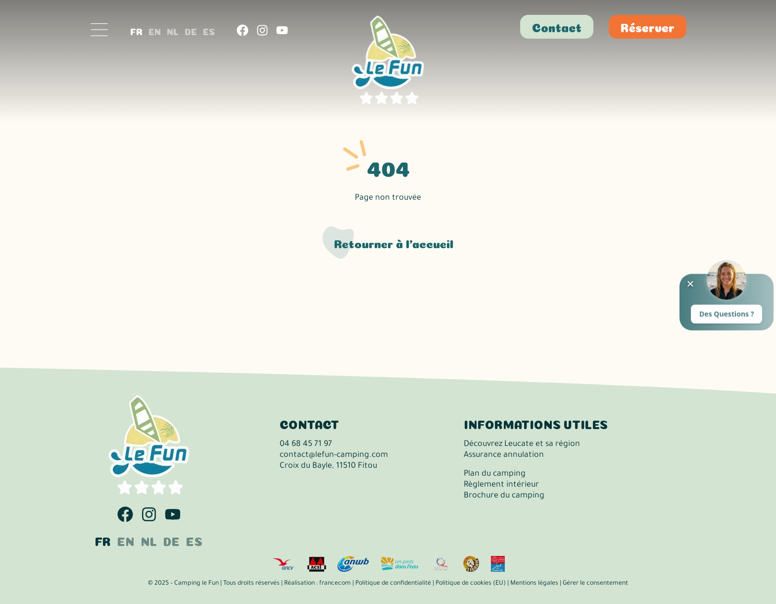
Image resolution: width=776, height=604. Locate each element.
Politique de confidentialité (393, 583)
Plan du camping (495, 474)
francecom (335, 583)
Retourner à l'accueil (393, 242)
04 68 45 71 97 (306, 444)
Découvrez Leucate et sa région (522, 444)
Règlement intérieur (501, 485)
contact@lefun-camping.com (334, 455)
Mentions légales (534, 583)
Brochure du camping (504, 496)
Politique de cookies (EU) (471, 583)
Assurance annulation (504, 455)
